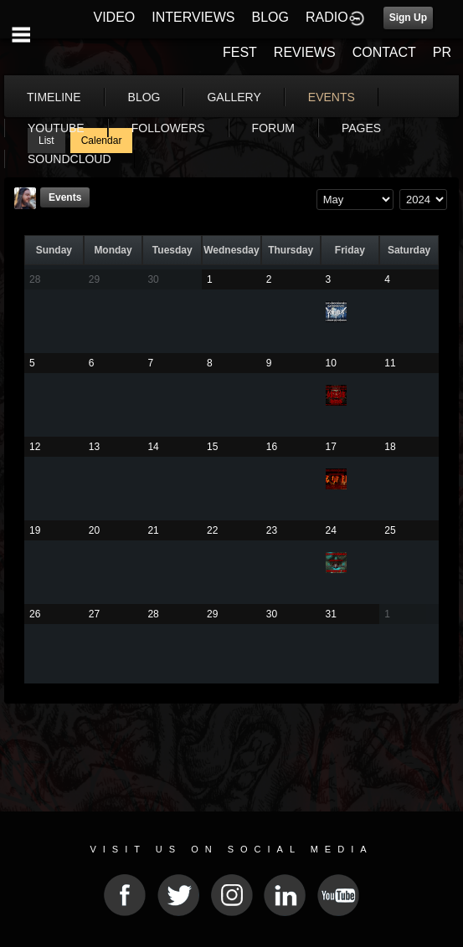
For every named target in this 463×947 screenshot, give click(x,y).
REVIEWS (305, 52)
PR (442, 52)
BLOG (270, 17)
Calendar (101, 140)
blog (144, 97)
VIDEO (114, 17)
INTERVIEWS (193, 17)
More (333, 97)
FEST (240, 52)
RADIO (327, 17)
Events (65, 197)
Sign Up (408, 17)
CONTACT (384, 52)
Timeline (54, 97)
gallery (233, 97)
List (46, 140)
